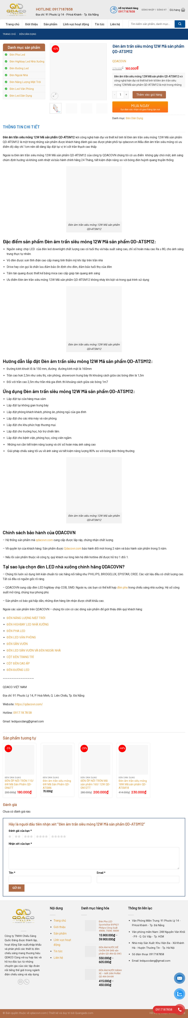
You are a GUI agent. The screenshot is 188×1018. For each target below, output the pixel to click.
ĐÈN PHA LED (16, 631)
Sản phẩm (50, 24)
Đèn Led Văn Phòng (22, 89)
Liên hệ (115, 24)
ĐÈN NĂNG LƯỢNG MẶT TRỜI (26, 618)
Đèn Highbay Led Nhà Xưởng (27, 61)
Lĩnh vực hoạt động (76, 24)
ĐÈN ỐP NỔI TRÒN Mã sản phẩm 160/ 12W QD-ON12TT (95, 784)
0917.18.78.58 (22, 713)
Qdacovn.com (72, 548)
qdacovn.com (44, 540)
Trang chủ (12, 24)
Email (101, 872)
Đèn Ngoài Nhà (19, 75)
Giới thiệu (31, 24)
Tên (12, 872)
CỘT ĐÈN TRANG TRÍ (20, 657)
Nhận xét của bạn (20, 843)
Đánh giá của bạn (20, 831)
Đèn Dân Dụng (27, 34)
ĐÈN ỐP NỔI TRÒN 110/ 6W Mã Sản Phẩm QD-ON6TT (19, 784)
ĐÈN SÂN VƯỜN (17, 644)
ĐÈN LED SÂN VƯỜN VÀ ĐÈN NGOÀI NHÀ (34, 650)
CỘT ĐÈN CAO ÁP (18, 663)
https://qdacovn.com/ (29, 704)
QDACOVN (119, 61)
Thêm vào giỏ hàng (149, 94)
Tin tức (99, 24)
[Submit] (180, 24)
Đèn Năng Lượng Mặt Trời (25, 82)
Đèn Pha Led (17, 54)
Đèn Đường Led (19, 68)
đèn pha (122, 587)
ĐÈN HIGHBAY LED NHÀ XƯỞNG (28, 624)
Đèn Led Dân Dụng (21, 95)
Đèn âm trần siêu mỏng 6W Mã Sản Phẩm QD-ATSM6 (57, 784)
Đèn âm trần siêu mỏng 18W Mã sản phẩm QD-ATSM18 (133, 784)
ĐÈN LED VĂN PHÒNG (21, 637)
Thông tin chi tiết (21, 126)
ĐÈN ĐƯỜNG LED (18, 670)
